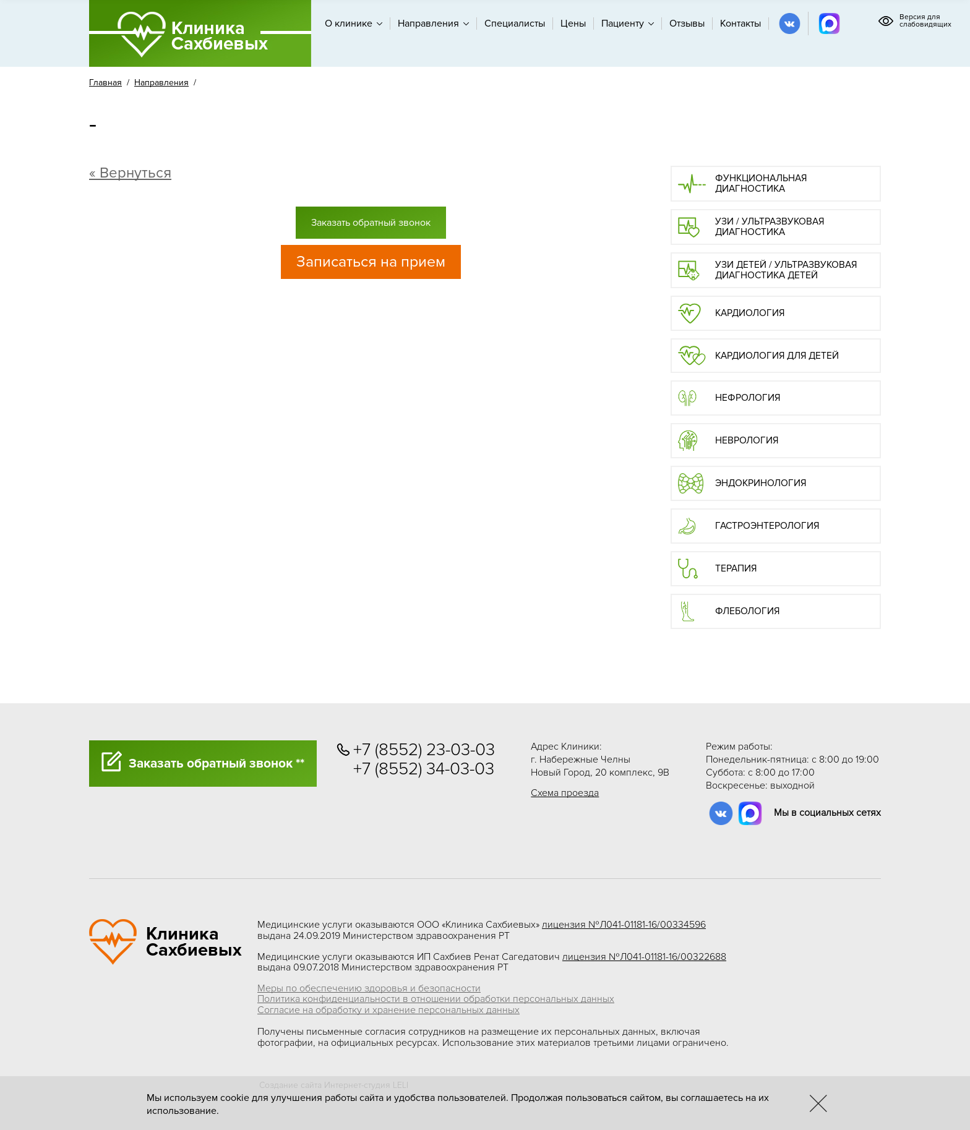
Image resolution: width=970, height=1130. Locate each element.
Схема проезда (565, 793)
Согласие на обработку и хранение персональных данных (388, 1010)
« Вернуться (130, 173)
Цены (573, 23)
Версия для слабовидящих (914, 21)
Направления (433, 23)
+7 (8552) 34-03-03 (423, 769)
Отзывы (687, 23)
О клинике (353, 23)
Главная (105, 82)
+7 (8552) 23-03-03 (424, 750)
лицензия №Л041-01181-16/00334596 (624, 924)
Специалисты (514, 23)
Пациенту (627, 23)
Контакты (740, 23)
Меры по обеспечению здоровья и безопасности (369, 988)
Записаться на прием (370, 261)
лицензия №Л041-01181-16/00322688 (644, 957)
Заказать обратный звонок (371, 222)
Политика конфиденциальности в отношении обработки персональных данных (435, 999)
